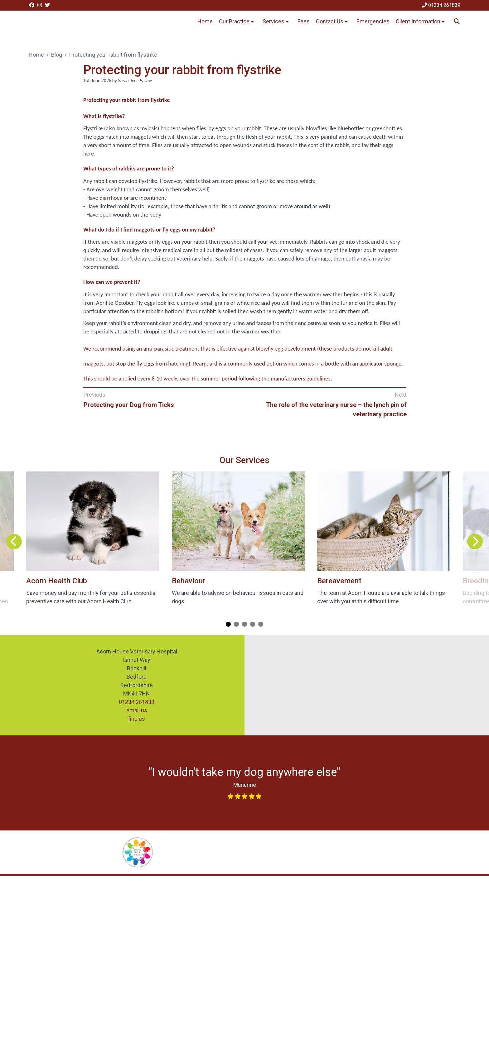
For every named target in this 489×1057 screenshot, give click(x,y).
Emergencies (373, 21)
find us (136, 718)
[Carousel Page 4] (252, 624)
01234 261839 (136, 702)
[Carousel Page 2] (236, 624)
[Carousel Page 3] (244, 624)
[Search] (457, 21)
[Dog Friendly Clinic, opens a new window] (420, 852)
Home (205, 21)
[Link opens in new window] (244, 782)
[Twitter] (47, 5)
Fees (304, 21)
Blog (56, 54)
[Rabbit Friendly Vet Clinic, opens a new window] (300, 852)
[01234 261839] (440, 5)
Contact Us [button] (332, 21)
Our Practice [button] (237, 21)
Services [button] (276, 21)
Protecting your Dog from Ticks (129, 405)
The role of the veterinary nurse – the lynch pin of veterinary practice (336, 409)
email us (136, 710)
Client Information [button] (421, 21)
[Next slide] (475, 541)
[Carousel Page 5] (260, 624)
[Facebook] (32, 5)
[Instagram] (39, 5)
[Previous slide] (14, 541)
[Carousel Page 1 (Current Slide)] (228, 624)
